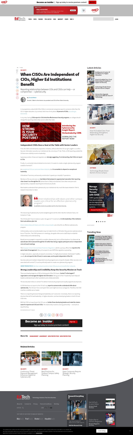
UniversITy (60, 19)
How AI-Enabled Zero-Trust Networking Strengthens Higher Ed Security (103, 81)
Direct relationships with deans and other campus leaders (37, 225)
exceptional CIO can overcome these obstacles (36, 169)
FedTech (29, 419)
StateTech (38, 419)
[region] (66, 431)
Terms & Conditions (46, 404)
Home (17, 67)
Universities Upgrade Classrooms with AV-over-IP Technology (104, 95)
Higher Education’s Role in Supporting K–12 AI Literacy (103, 267)
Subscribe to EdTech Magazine (95, 420)
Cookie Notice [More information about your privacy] (39, 433)
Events (66, 19)
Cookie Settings (102, 431)
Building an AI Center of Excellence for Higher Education (102, 74)
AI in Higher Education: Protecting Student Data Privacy (102, 275)
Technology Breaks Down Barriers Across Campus (103, 87)
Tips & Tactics (48, 19)
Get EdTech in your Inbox (94, 403)
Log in (116, 19)
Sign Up (92, 2)
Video (54, 19)
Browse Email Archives (93, 407)
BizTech (20, 419)
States (34, 19)
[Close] (130, 431)
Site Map (56, 404)
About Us (19, 404)
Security (22, 67)
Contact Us (28, 404)
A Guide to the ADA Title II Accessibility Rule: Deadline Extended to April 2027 (103, 260)
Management (34, 336)
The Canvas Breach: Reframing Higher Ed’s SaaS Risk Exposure (103, 282)
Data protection (53, 336)
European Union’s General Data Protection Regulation (39, 248)
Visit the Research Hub (75, 425)
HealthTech (50, 419)
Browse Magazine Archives (94, 424)
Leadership (43, 336)
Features (40, 19)
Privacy (35, 404)
